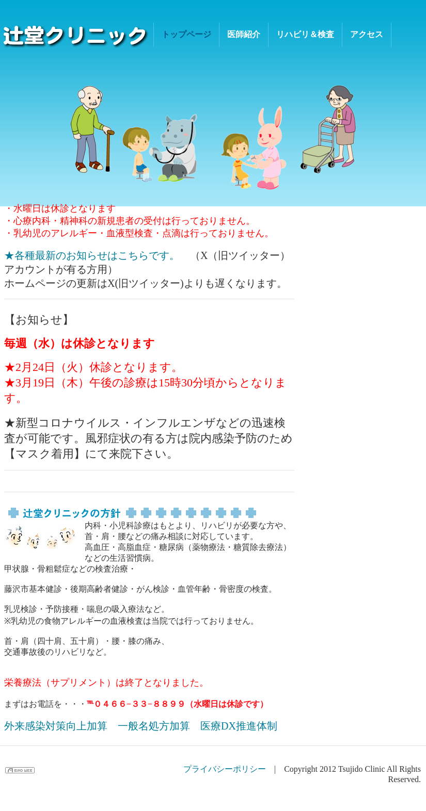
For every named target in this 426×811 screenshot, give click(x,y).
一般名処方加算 (154, 726)
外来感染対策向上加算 (55, 726)
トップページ (186, 34)
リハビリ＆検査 (305, 34)
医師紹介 (243, 34)
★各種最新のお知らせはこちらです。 (92, 255)
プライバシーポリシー (224, 769)
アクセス (366, 34)
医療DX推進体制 (238, 726)
